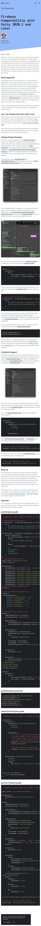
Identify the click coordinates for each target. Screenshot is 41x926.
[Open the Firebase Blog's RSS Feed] (38, 3)
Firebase (6, 3)
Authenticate (8, 345)
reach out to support (32, 494)
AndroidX (23, 94)
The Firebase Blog (7, 8)
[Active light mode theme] (35, 3)
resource (4, 149)
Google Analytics (32, 341)
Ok (13, 922)
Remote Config (34, 343)
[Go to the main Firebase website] (2, 2)
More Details (7, 922)
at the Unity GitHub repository (17, 494)
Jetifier (31, 94)
